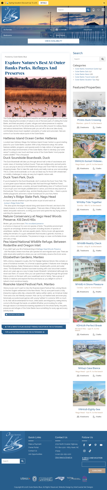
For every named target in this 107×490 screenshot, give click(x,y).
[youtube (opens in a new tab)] (101, 444)
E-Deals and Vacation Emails (92, 459)
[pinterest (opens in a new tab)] (95, 444)
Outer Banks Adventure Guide (86, 69)
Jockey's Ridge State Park (13, 203)
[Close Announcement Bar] (104, 3)
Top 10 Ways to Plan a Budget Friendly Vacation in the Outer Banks (33, 327)
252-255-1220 (65, 454)
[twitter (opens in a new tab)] (89, 444)
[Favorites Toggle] (98, 10)
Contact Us (32, 451)
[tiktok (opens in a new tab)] (89, 450)
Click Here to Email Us (63, 458)
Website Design (65, 487)
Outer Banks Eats (81, 72)
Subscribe (97, 471)
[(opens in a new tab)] (89, 104)
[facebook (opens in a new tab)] (84, 444)
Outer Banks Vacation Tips (15, 314)
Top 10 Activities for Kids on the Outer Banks (24, 332)
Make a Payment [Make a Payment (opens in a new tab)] (34, 444)
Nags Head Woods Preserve (50, 249)
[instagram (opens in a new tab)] (84, 450)
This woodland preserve (34, 224)
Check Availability (53, 41)
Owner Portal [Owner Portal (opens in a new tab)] (33, 447)
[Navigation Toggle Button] (103, 10)
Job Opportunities (35, 454)
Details (44, 3)
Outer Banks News (82, 74)
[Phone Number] (93, 10)
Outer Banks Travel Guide (85, 77)
